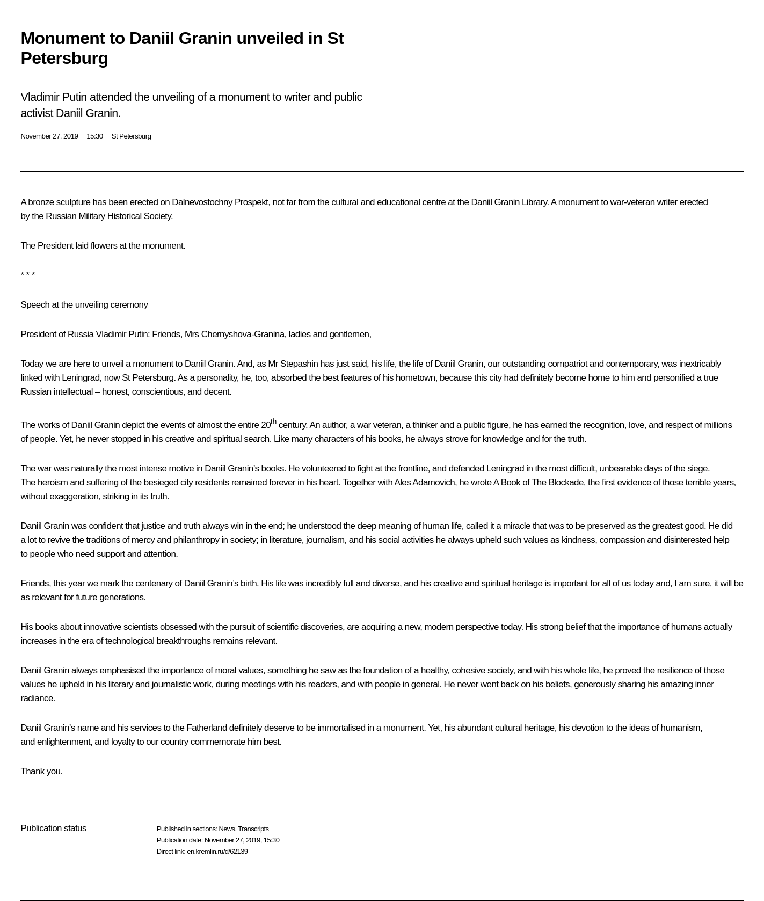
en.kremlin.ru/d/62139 (217, 851)
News (227, 829)
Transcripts (253, 829)
